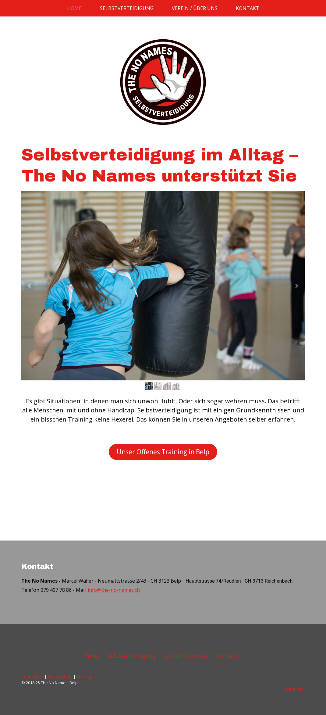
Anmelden (295, 689)
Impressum (32, 677)
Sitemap (84, 677)
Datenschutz (60, 677)
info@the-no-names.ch (114, 590)
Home (74, 8)
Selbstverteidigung (127, 8)
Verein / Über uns (195, 8)
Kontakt (247, 8)
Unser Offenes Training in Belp (163, 451)
